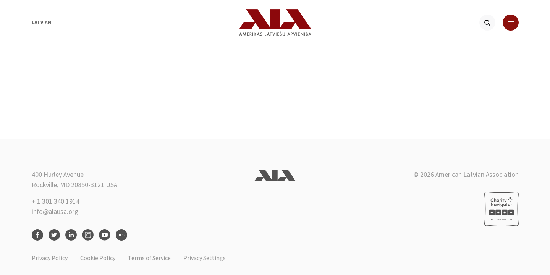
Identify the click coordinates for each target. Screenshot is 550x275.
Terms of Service (149, 258)
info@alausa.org (55, 212)
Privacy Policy (50, 258)
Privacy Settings (204, 258)
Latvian (41, 22)
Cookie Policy (97, 258)
